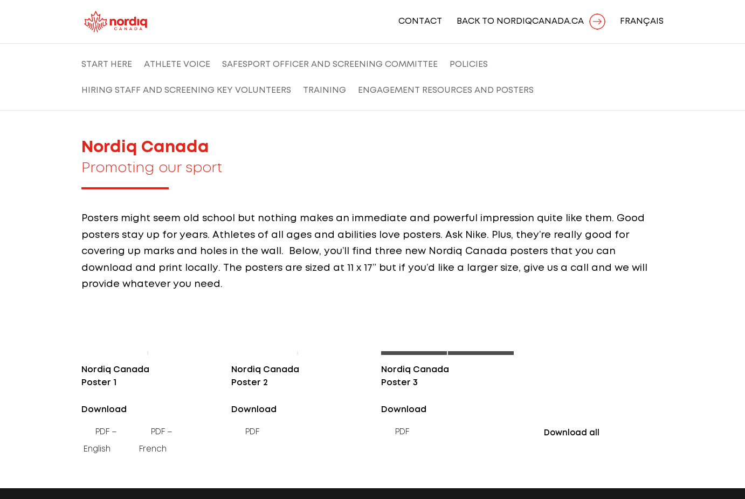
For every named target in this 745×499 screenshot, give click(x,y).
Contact (420, 21)
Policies (469, 65)
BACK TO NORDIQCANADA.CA (520, 21)
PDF (252, 432)
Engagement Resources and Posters (446, 90)
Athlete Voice (177, 65)
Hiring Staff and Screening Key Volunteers (186, 90)
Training (324, 90)
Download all (571, 433)
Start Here (106, 65)
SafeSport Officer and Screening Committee (330, 65)
